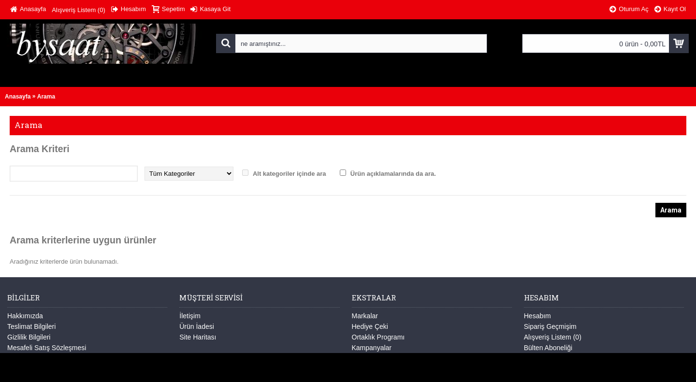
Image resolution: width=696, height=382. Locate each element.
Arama (46, 96)
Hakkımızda (25, 316)
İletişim (190, 316)
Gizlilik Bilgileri (28, 337)
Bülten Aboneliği (548, 348)
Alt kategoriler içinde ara (289, 173)
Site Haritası (197, 337)
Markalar (365, 316)
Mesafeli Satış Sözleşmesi (46, 348)
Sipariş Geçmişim (550, 326)
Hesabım (537, 316)
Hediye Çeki (370, 326)
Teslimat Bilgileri (31, 326)
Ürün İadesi (196, 326)
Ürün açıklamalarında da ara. (393, 173)
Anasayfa (17, 96)
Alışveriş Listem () (552, 337)
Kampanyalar (372, 348)
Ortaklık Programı (378, 337)
